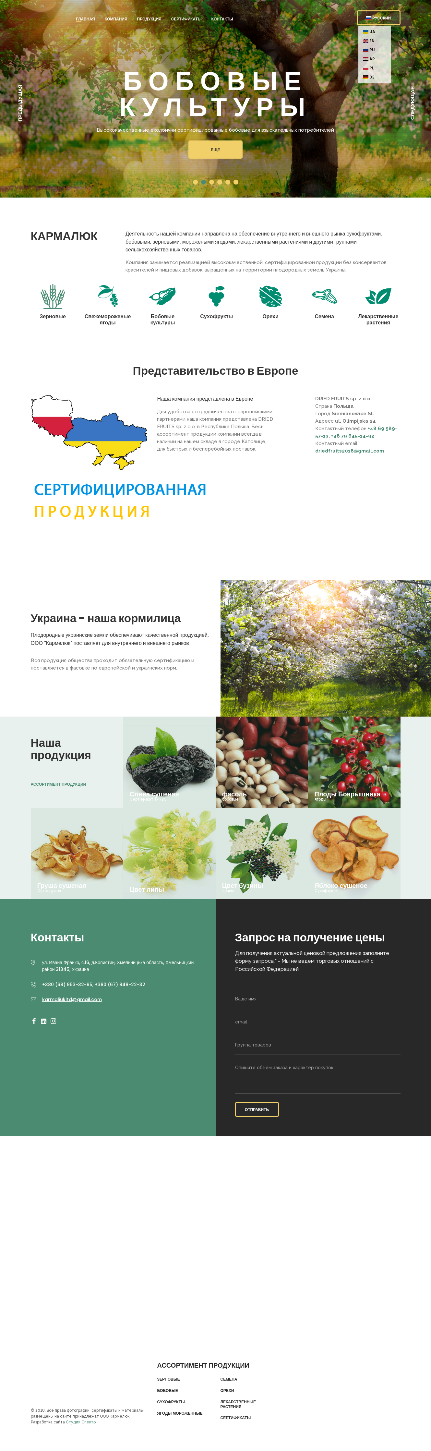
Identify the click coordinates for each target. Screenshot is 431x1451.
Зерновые (168, 1379)
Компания (116, 19)
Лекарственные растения (238, 1404)
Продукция (149, 19)
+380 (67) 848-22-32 (120, 984)
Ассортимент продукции (58, 784)
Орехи (227, 1390)
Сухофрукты (171, 1402)
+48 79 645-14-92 (352, 436)
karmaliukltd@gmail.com (72, 999)
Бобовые (167, 1390)
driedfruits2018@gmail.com (349, 451)
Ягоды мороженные (179, 1413)
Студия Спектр (81, 1422)
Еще (215, 149)
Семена (228, 1379)
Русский (378, 18)
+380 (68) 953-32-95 (67, 984)
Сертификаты (186, 19)
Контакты (222, 19)
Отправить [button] (257, 1109)
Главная (85, 19)
